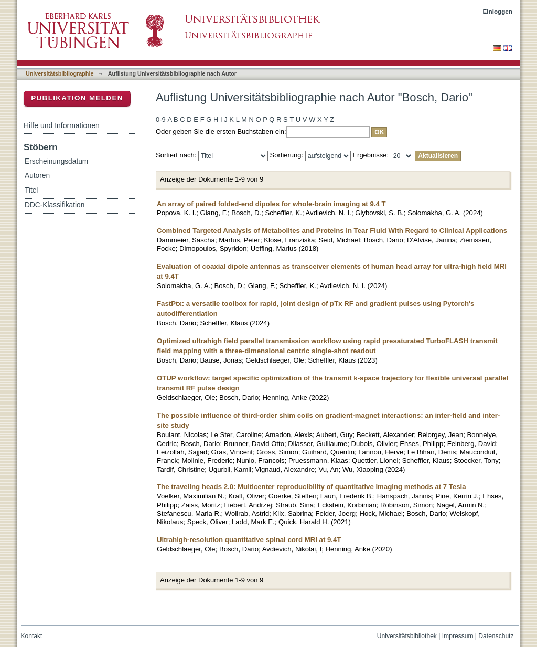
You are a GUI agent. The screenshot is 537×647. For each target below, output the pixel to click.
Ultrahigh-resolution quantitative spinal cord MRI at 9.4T (249, 540)
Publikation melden (77, 98)
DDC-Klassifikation (54, 205)
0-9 (161, 119)
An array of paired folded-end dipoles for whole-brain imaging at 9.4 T (271, 204)
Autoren (37, 175)
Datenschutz (495, 636)
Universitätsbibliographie (59, 73)
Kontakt (31, 636)
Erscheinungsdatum (56, 161)
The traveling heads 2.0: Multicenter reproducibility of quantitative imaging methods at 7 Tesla (311, 487)
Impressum (458, 636)
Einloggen (498, 11)
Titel (31, 190)
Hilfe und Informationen (62, 125)
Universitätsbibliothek (407, 636)
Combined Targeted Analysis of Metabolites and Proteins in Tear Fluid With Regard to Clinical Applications (332, 231)
